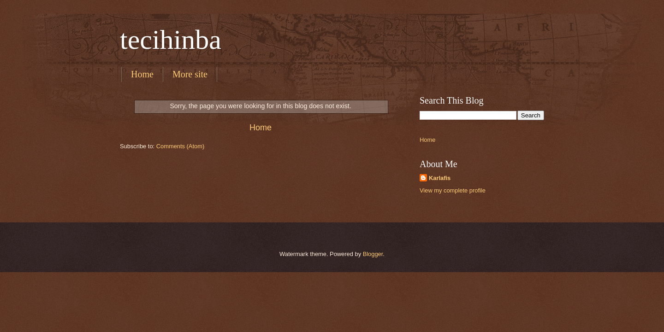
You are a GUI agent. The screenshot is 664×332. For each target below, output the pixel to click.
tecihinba (170, 39)
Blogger (373, 253)
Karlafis (440, 178)
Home (142, 74)
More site (190, 74)
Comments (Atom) (180, 146)
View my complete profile (453, 190)
